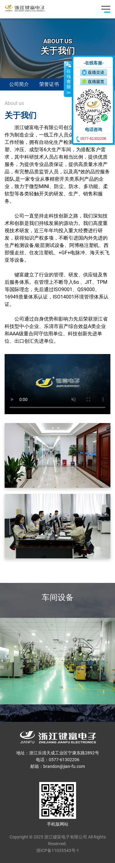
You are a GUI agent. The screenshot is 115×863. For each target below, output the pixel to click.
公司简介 (19, 84)
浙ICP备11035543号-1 (57, 850)
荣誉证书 (49, 84)
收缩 (68, 79)
